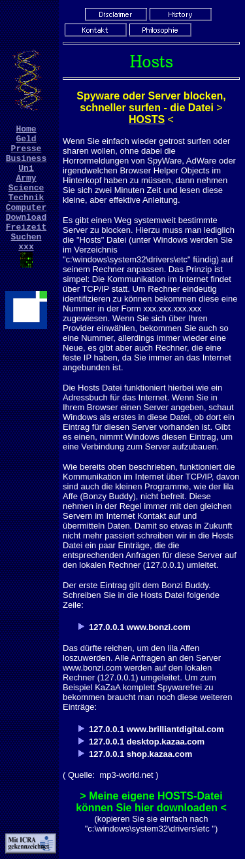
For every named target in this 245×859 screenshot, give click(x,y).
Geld (26, 142)
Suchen (26, 260)
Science (26, 201)
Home (26, 130)
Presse (26, 154)
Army (26, 189)
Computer (26, 224)
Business (26, 165)
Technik (26, 213)
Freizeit (26, 248)
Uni (25, 177)
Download (26, 236)
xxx (25, 271)
